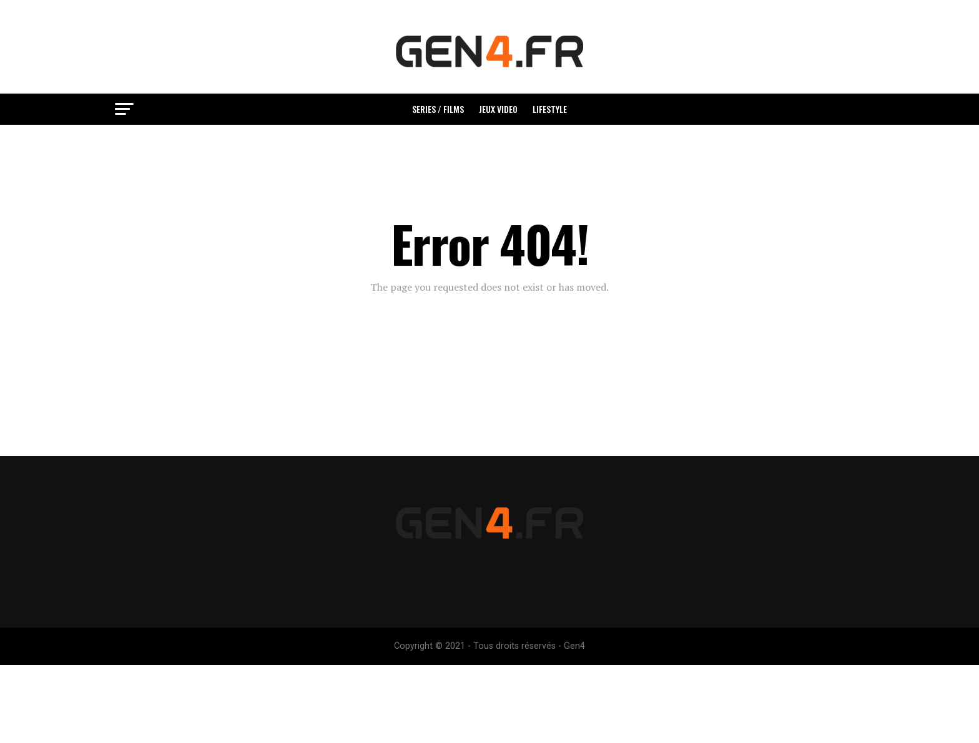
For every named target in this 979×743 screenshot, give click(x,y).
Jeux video (498, 108)
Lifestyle (550, 108)
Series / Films (438, 108)
